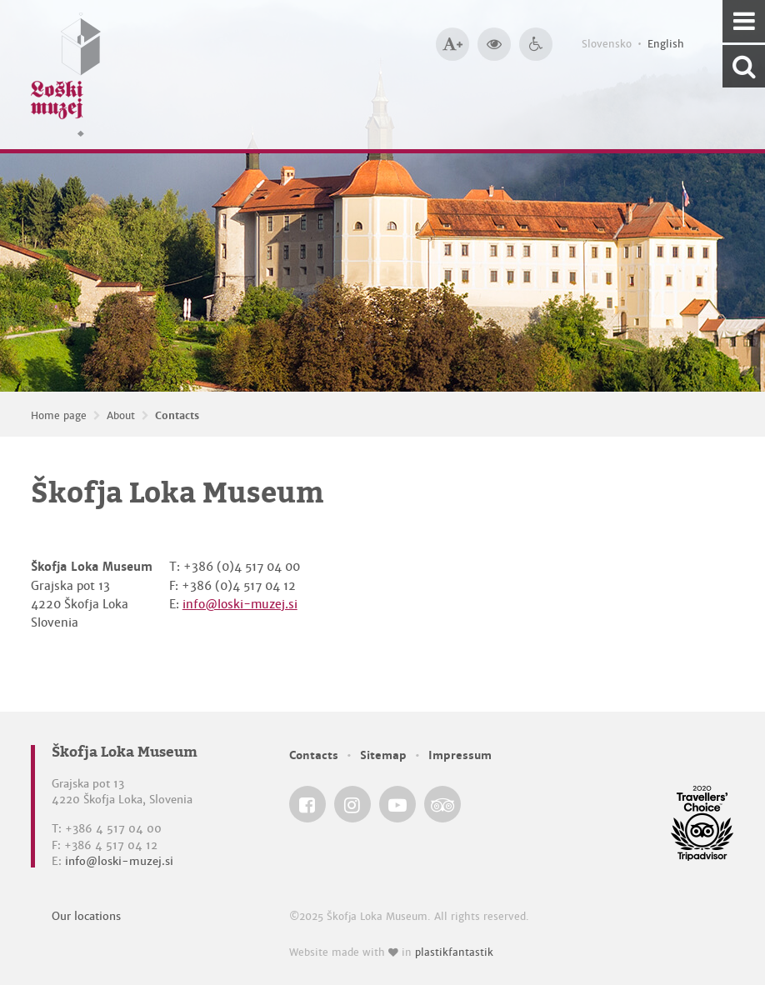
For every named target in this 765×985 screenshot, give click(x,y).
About (121, 415)
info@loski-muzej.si (240, 604)
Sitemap (383, 755)
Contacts (177, 415)
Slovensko (607, 44)
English (666, 44)
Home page (59, 415)
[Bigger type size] (452, 44)
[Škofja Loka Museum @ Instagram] (352, 804)
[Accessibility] (535, 44)
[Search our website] (743, 66)
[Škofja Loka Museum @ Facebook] (307, 804)
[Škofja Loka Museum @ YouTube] (397, 804)
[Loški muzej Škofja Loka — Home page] (66, 74)
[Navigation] (743, 21)
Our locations (86, 916)
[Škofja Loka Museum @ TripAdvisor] (442, 804)
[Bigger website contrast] (494, 44)
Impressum (460, 755)
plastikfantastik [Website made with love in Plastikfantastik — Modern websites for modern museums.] (454, 952)
